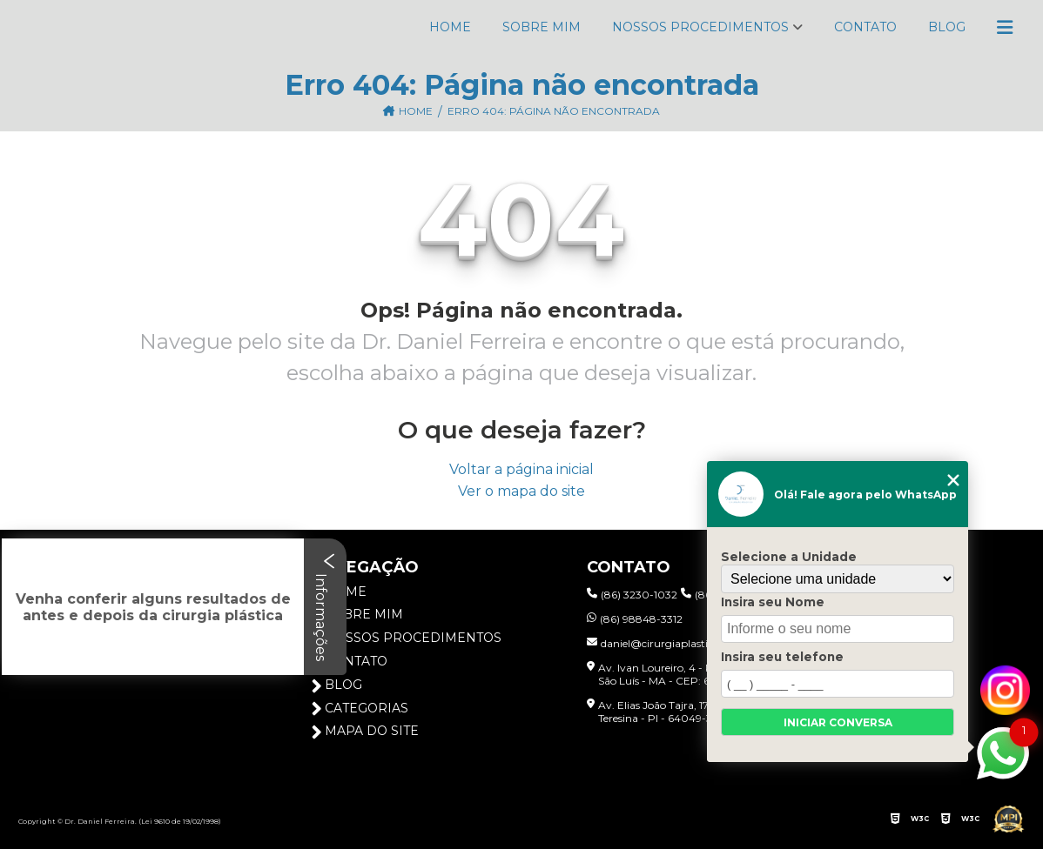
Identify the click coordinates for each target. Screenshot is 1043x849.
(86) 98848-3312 (635, 618)
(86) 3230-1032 (632, 594)
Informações (325, 606)
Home (450, 27)
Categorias (360, 708)
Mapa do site (365, 731)
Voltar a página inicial (521, 469)
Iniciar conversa (838, 722)
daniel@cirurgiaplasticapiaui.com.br (685, 643)
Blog (947, 27)
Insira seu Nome (772, 602)
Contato (865, 27)
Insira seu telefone (782, 657)
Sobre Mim (541, 27)
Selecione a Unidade (789, 557)
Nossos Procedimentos (700, 27)
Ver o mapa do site (521, 491)
